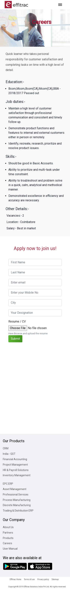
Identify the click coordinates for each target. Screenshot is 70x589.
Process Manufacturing (16, 499)
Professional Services (15, 494)
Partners (8, 532)
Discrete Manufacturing (17, 505)
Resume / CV (17, 321)
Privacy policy (43, 579)
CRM (5, 448)
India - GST (9, 453)
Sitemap (55, 579)
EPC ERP (8, 483)
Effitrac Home (15, 579)
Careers (7, 543)
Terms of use (29, 579)
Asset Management (14, 489)
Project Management (15, 464)
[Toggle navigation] (60, 4)
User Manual (10, 548)
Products (8, 538)
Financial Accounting (15, 459)
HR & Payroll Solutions (16, 470)
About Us (8, 527)
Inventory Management (16, 475)
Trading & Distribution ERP (18, 510)
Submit (15, 338)
